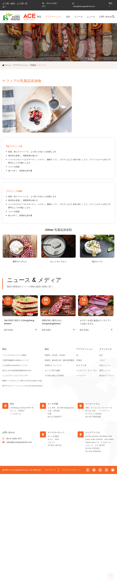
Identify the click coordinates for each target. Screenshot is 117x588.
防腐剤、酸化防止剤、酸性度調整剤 (59, 360)
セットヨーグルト (58, 261)
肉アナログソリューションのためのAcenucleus (22, 385)
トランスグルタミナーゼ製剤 (14, 355)
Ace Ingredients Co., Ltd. (22, 469)
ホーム (8, 65)
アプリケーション (53, 16)
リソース (78, 16)
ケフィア (42, 65)
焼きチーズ (97, 261)
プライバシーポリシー (71, 469)
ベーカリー (81, 375)
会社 (68, 16)
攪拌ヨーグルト (20, 261)
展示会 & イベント (107, 375)
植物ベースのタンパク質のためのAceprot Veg (22, 380)
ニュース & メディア (34, 280)
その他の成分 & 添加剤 (54, 375)
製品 (39, 16)
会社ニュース (104, 365)
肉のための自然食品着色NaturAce (16, 370)
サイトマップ (50, 469)
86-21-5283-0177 (14, 438)
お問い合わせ (105, 16)
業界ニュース (104, 370)
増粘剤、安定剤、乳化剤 (55, 355)
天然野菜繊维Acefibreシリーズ (15, 360)
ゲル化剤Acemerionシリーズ (14, 365)
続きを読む (8, 329)
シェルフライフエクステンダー (15, 375)
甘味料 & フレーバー (53, 365)
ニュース (91, 16)
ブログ (102, 360)
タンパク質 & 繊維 (52, 370)
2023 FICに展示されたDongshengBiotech (52, 322)
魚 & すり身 (81, 365)
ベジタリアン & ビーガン (86, 370)
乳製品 (33, 65)
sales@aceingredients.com (84, 6)
